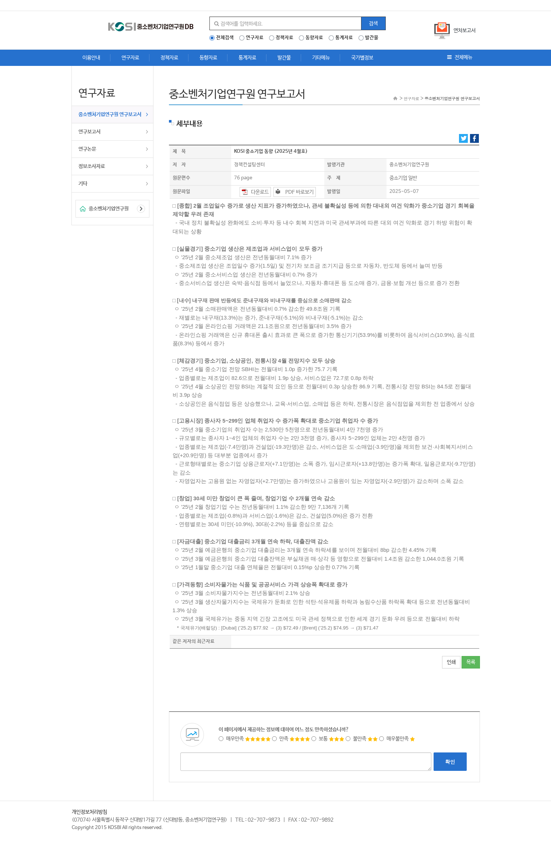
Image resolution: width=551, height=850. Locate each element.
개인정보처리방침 (89, 812)
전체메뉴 (459, 57)
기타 (82, 184)
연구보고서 (89, 132)
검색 (373, 24)
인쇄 (451, 662)
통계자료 (344, 37)
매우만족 (245, 739)
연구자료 (255, 37)
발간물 (371, 37)
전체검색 (225, 37)
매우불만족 (397, 739)
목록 (470, 662)
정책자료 (284, 37)
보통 (328, 739)
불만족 (362, 739)
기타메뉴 (321, 58)
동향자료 (314, 37)
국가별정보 (362, 58)
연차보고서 (464, 30)
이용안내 (91, 58)
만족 (291, 739)
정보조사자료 (91, 166)
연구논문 (87, 149)
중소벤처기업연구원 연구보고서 (109, 114)
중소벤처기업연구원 (108, 209)
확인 (450, 761)
